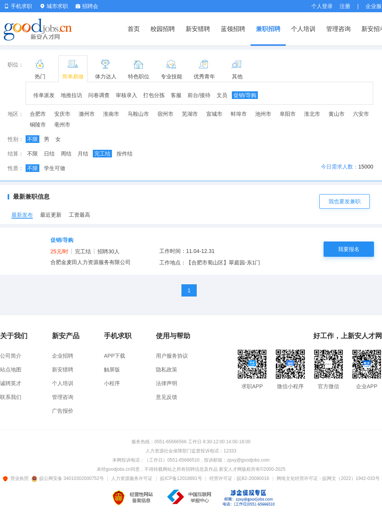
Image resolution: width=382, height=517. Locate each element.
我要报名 (348, 249)
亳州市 (62, 125)
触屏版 (112, 369)
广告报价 (62, 411)
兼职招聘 (268, 29)
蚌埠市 (239, 114)
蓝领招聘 (233, 29)
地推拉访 (71, 95)
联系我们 (10, 397)
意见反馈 (166, 397)
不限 (32, 139)
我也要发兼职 (345, 201)
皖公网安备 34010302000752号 (68, 478)
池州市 (263, 114)
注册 (345, 6)
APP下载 (114, 356)
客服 (176, 95)
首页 (134, 29)
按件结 (125, 154)
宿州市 (165, 114)
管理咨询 (338, 29)
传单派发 (44, 95)
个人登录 (322, 6)
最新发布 (22, 215)
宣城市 (214, 114)
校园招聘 (163, 29)
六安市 (361, 114)
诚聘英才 (10, 383)
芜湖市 (190, 114)
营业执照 (16, 478)
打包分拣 (154, 95)
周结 (66, 154)
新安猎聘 (198, 29)
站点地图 (10, 369)
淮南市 (111, 114)
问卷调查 (99, 95)
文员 (222, 95)
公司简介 (10, 356)
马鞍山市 (138, 114)
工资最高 (79, 215)
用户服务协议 (172, 356)
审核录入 (126, 95)
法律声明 (166, 383)
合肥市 (38, 114)
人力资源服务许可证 (131, 478)
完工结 (102, 154)
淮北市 (312, 114)
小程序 (112, 383)
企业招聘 (62, 356)
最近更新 (51, 215)
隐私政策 (166, 369)
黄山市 (337, 114)
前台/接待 (199, 95)
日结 (49, 154)
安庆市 (62, 114)
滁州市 (87, 114)
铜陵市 (38, 125)
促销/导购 (244, 95)
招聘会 (87, 6)
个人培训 (303, 29)
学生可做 (54, 168)
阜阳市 (288, 114)
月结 (83, 154)
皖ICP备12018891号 (181, 478)
